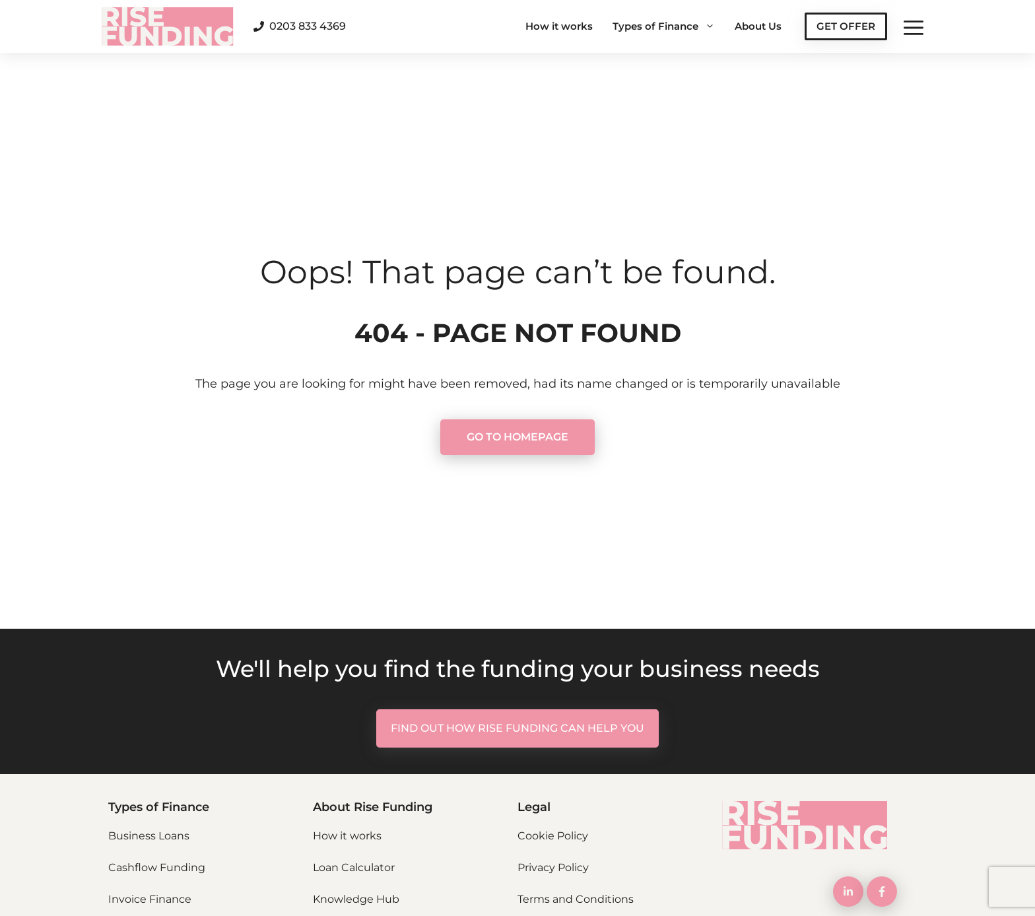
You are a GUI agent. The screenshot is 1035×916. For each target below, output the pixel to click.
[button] (913, 26)
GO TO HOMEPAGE (517, 437)
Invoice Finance (149, 899)
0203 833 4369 (307, 26)
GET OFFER (846, 26)
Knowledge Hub (356, 899)
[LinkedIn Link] (848, 891)
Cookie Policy (553, 835)
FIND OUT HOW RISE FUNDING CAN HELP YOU (517, 728)
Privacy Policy (553, 867)
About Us (758, 26)
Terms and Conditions (576, 899)
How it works (559, 26)
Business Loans (148, 835)
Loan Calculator (354, 867)
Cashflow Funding (156, 867)
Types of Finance (669, 26)
